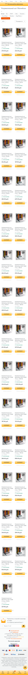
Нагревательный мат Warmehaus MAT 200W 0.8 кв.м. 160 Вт (20, 118)
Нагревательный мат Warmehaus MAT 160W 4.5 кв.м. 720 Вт (20, 565)
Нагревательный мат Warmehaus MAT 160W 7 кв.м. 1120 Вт (7, 118)
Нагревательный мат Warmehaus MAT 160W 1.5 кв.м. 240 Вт (7, 416)
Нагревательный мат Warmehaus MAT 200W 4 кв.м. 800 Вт (7, 304)
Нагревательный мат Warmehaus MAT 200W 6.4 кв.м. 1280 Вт (20, 304)
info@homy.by (15, 635)
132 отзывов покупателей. (16, 642)
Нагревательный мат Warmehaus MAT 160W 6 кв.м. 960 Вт (20, 491)
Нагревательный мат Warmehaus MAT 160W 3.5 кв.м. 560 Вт (7, 603)
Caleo (16, 13)
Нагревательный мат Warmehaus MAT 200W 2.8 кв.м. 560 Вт (20, 81)
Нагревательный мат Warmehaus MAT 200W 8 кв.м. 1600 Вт (7, 43)
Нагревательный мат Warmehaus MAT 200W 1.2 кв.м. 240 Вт (20, 155)
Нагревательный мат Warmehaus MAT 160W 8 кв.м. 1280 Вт (20, 528)
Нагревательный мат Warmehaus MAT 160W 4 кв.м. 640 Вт (7, 379)
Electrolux (12, 16)
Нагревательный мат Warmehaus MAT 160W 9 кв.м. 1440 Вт (20, 193)
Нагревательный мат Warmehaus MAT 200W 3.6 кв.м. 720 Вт (20, 230)
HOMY (11, 13)
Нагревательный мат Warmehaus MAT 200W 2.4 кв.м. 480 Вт (7, 454)
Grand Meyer (5, 16)
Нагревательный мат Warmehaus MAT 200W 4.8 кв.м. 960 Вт (7, 193)
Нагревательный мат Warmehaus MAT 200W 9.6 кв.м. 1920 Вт (20, 454)
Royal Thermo (19, 16)
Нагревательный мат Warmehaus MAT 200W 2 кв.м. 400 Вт (7, 81)
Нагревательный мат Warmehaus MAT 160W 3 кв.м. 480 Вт (20, 267)
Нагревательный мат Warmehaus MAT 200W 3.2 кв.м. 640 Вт (7, 528)
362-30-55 (15, 634)
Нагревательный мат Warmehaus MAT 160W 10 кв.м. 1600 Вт (7, 491)
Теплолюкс (22, 13)
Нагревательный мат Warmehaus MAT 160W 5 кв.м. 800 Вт (7, 267)
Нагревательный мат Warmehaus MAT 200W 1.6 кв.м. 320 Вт (7, 155)
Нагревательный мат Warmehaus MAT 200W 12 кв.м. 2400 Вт (20, 379)
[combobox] (3, 21)
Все (7, 13)
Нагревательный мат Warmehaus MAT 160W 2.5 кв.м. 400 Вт (20, 342)
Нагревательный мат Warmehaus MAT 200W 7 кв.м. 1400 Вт (7, 342)
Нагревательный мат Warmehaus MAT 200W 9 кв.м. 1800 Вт (7, 565)
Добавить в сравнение (7, 57)
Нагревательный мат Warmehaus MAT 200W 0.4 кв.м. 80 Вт (20, 416)
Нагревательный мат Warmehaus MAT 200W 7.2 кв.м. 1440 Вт (7, 230)
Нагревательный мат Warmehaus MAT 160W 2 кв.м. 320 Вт (20, 43)
